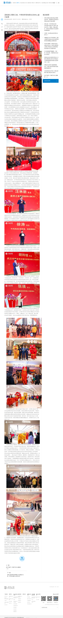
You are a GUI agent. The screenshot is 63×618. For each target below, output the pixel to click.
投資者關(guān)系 (45, 2)
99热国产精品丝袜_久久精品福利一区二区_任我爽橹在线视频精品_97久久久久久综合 (18, 616)
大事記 (5, 593)
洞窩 (14, 592)
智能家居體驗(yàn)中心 (15, 590)
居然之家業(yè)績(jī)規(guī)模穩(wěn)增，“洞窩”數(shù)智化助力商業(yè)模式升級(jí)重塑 (51, 19)
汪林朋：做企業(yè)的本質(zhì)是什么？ (51, 34)
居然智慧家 (15, 596)
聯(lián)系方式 (38, 590)
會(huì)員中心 (29, 591)
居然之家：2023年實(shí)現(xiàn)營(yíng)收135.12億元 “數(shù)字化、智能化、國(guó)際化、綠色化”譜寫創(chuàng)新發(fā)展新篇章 (51, 27)
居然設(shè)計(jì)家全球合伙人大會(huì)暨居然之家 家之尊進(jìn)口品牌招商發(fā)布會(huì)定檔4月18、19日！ (51, 60)
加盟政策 (19, 593)
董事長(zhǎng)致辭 (6, 591)
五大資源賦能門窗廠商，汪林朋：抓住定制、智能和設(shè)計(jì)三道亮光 (51, 53)
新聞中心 (18, 2)
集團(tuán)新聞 (11, 592)
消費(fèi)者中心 (38, 2)
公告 (32, 592)
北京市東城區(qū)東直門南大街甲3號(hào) (52, 597)
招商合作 (33, 2)
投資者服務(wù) (33, 594)
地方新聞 (10, 594)
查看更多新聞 (47, 80)
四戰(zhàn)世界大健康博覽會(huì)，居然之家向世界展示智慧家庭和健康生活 (51, 66)
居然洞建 (14, 600)
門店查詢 (28, 589)
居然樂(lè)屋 (15, 598)
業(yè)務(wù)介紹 (23, 2)
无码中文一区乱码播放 (5, 617)
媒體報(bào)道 (11, 589)
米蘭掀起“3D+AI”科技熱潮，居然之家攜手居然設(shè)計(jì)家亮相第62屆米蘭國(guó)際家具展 (51, 39)
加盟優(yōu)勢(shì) (20, 589)
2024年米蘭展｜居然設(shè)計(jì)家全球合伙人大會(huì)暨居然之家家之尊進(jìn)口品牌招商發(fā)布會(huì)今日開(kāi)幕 (51, 46)
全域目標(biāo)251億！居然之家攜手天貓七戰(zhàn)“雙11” (51, 71)
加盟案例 (19, 591)
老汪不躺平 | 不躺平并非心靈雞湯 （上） (12, 568)
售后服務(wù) (29, 596)
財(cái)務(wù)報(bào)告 (34, 590)
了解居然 (14, 2)
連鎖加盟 (29, 2)
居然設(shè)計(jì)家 (15, 594)
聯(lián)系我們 (51, 2)
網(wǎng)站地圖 (34, 611)
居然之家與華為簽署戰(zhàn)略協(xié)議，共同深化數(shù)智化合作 (31, 568)
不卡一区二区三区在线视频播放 (51, 617)
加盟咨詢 (19, 595)
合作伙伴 (5, 597)
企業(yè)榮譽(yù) (6, 595)
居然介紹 (5, 589)
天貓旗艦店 (29, 593)
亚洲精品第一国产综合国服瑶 (37, 617)
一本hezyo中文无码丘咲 (25, 617)
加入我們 (37, 592)
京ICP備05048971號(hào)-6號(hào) (10, 611)
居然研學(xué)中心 (15, 604)
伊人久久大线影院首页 (15, 617)
